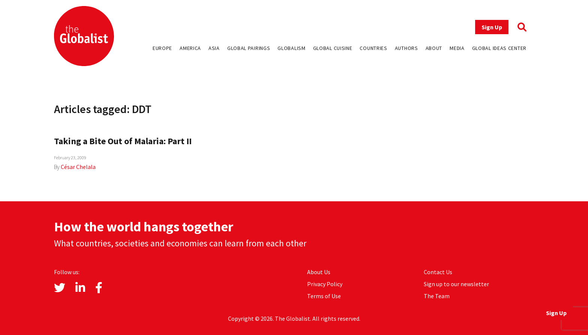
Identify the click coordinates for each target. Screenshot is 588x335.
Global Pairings (248, 48)
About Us (318, 272)
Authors (406, 48)
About (434, 48)
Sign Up (492, 27)
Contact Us (438, 272)
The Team (437, 296)
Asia (214, 48)
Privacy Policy (324, 284)
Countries (373, 48)
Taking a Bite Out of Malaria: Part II (123, 141)
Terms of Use (324, 296)
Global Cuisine (332, 48)
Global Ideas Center (499, 48)
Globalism (291, 48)
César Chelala (78, 167)
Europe (162, 48)
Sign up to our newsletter (456, 284)
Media (457, 48)
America (190, 48)
